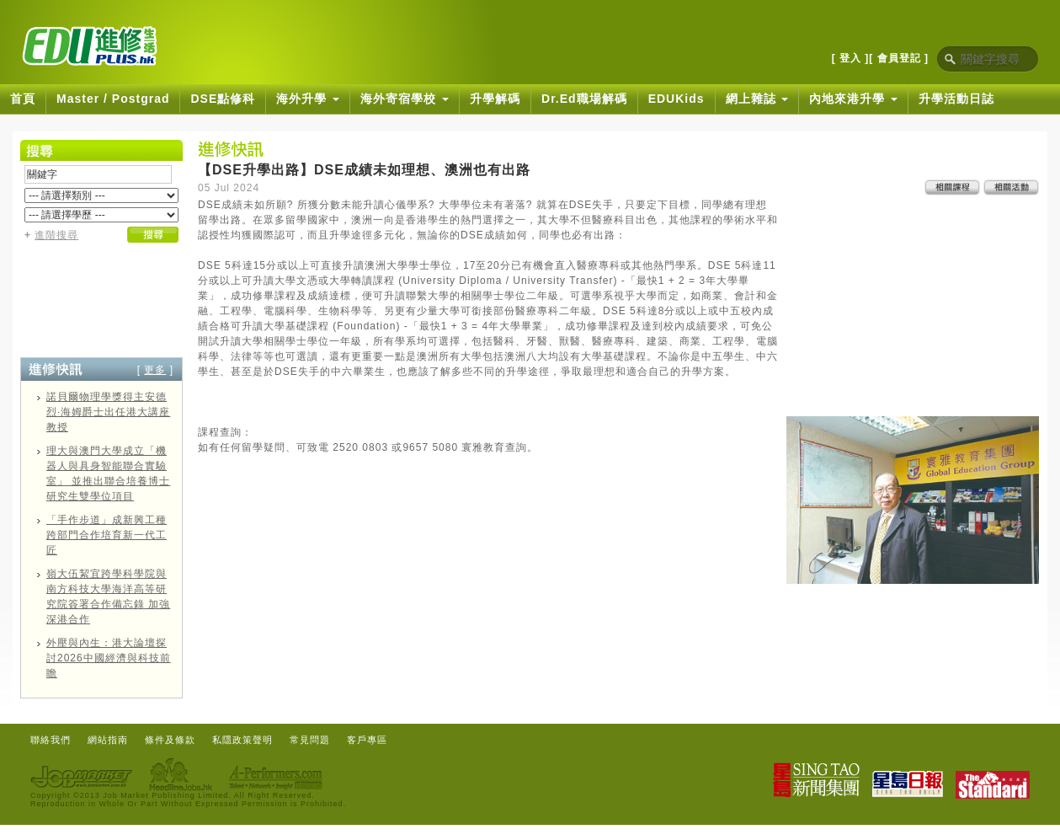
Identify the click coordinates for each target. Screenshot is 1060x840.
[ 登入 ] (851, 58)
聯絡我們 (50, 740)
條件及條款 (170, 740)
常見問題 (310, 740)
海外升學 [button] (307, 98)
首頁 (22, 98)
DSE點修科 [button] (222, 98)
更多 (155, 370)
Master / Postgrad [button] (112, 98)
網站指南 (108, 740)
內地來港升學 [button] (853, 98)
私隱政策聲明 (242, 740)
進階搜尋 (56, 235)
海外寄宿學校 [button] (404, 98)
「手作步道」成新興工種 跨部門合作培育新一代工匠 (106, 535)
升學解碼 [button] (495, 98)
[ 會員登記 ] (899, 58)
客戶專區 (367, 740)
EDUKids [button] (676, 98)
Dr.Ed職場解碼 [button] (584, 98)
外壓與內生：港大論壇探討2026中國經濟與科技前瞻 (108, 658)
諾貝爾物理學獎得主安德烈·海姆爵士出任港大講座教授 (108, 412)
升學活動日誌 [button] (956, 98)
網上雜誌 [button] (757, 98)
